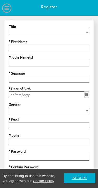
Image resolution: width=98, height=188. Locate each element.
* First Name (18, 42)
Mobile (14, 135)
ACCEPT (79, 178)
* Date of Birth (20, 89)
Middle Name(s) (21, 57)
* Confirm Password (23, 167)
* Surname (17, 73)
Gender (14, 105)
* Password (17, 151)
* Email (14, 120)
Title (12, 27)
